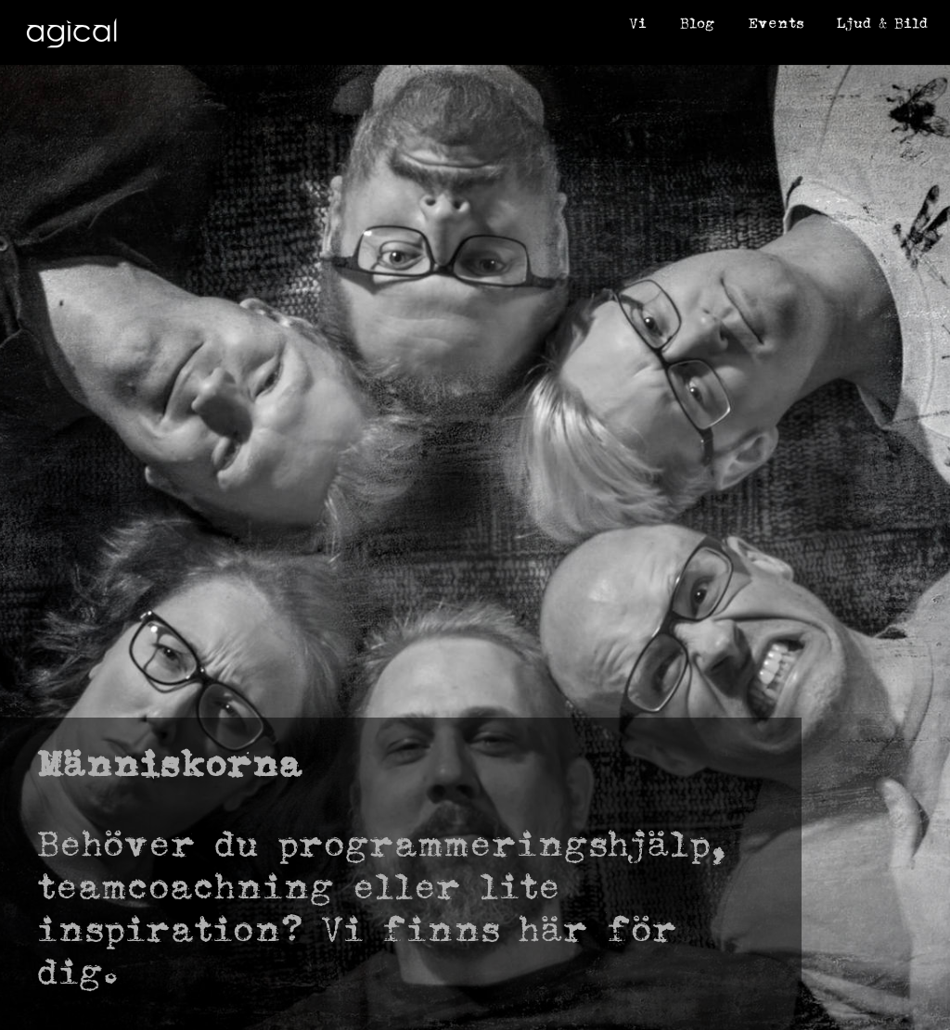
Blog (697, 23)
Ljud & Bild (882, 23)
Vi (638, 23)
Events (775, 23)
